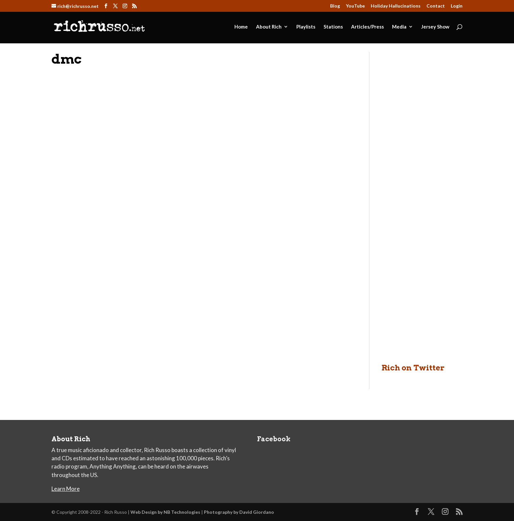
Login (457, 6)
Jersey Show (435, 27)
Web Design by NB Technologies (165, 512)
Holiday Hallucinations (396, 6)
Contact (435, 6)
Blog (335, 6)
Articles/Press (367, 27)
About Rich (269, 27)
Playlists (305, 27)
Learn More (65, 488)
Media (399, 27)
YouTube (355, 6)
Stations (333, 27)
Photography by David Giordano (239, 512)
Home (241, 27)
